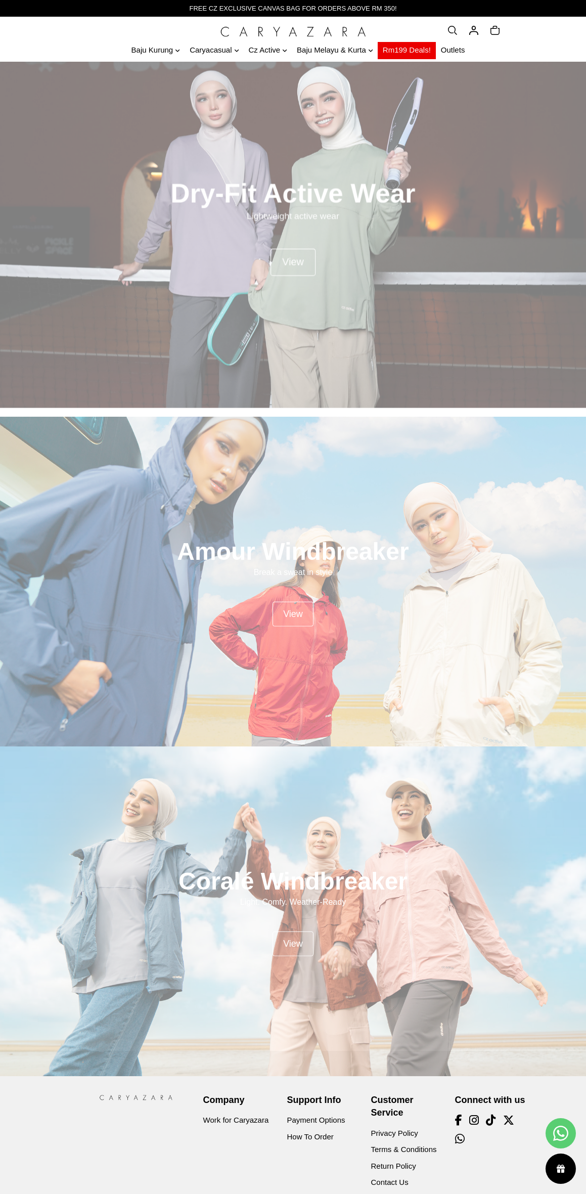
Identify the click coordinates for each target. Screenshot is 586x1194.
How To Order (310, 1136)
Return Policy (393, 1166)
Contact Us (390, 1182)
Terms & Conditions (404, 1149)
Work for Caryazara (236, 1120)
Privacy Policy (394, 1133)
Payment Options (316, 1120)
